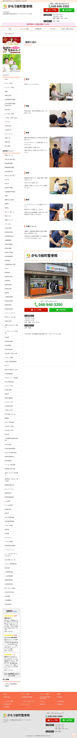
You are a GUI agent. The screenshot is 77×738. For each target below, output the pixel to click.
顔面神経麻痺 (9, 256)
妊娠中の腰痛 (9, 187)
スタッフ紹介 (9, 83)
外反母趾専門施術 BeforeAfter (10, 104)
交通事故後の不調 (10, 264)
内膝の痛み (8, 509)
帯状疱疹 (7, 260)
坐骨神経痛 (8, 460)
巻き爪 (7, 183)
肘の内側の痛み (9, 381)
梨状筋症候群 (9, 232)
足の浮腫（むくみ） (11, 559)
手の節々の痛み (9, 426)
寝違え (7, 208)
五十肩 (7, 179)
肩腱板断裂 (8, 240)
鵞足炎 (7, 529)
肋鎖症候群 (8, 305)
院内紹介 (7, 109)
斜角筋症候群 (9, 309)
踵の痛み (7, 568)
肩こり (7, 365)
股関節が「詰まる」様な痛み (11, 480)
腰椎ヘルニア (9, 220)
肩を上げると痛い (10, 175)
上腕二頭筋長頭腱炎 (11, 361)
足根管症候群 (9, 584)
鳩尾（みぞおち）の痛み (11, 326)
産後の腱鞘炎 (9, 244)
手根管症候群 (9, 406)
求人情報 (7, 146)
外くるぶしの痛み (10, 588)
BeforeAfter (8, 126)
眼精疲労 (7, 272)
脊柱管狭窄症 (9, 171)
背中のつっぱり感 (10, 317)
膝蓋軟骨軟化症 (9, 485)
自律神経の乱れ (9, 236)
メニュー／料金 (24, 29)
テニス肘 (7, 224)
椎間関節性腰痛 (9, 167)
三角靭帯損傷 (9, 572)
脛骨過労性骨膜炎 (10, 545)
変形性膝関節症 (9, 497)
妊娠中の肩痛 (9, 252)
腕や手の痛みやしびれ (11, 369)
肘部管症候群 (9, 341)
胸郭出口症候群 (9, 199)
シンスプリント (9, 549)
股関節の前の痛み (10, 468)
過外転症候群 (9, 301)
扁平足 (7, 513)
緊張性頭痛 (8, 284)
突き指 (7, 434)
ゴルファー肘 (9, 386)
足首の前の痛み (9, 592)
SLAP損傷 (8, 345)
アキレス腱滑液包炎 (11, 564)
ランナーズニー (9, 489)
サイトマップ (9, 134)
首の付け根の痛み (10, 159)
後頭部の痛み (9, 276)
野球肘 (7, 394)
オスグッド (8, 537)
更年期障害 (8, 604)
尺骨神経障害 (9, 373)
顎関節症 (7, 280)
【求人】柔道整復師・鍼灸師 (11, 685)
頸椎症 (7, 203)
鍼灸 (6, 91)
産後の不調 (8, 321)
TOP (10, 29)
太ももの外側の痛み (11, 452)
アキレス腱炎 (9, 541)
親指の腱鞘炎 (9, 398)
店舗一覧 (7, 138)
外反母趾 (7, 596)
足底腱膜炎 (8, 600)
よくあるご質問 (9, 113)
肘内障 (7, 337)
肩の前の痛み (9, 349)
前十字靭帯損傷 (9, 517)
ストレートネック (10, 313)
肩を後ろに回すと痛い (11, 353)
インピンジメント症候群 (11, 332)
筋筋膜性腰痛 (9, 163)
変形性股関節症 (9, 456)
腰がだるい (8, 216)
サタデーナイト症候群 (11, 377)
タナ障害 (7, 501)
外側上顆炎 (8, 228)
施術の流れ (8, 95)
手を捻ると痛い (9, 430)
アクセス (52, 29)
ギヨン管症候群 (9, 422)
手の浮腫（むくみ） (11, 414)
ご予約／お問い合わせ (67, 29)
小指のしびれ (9, 410)
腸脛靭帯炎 (8, 493)
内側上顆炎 (8, 390)
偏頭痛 (7, 292)
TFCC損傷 (8, 444)
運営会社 (7, 142)
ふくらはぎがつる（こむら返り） (11, 554)
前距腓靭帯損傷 (9, 521)
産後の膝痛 (8, 248)
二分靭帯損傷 (9, 576)
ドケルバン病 (9, 402)
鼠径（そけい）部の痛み (11, 474)
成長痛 (7, 533)
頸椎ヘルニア (9, 155)
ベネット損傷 (9, 357)
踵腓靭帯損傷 (9, 580)
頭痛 (6, 195)
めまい (7, 268)
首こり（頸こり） (10, 212)
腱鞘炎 (7, 418)
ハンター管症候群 (10, 464)
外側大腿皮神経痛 (10, 448)
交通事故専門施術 (10, 99)
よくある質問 (9, 505)
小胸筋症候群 (9, 297)
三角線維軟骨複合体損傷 (11, 439)
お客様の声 (38, 29)
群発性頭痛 (8, 288)
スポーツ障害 (9, 525)
